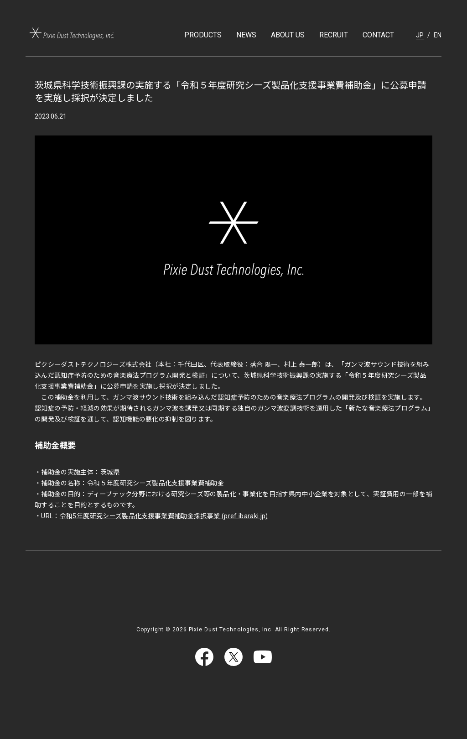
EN (437, 35)
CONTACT (378, 35)
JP (420, 35)
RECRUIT (333, 35)
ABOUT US (288, 35)
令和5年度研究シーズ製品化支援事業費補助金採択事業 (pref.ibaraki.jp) (164, 516)
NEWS (246, 35)
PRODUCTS (203, 35)
